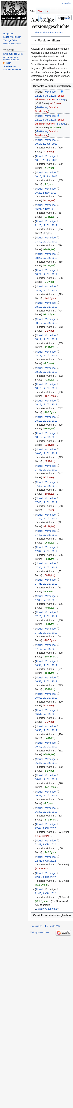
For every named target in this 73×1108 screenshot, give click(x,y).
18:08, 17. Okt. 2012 (46, 453)
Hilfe (67, 18)
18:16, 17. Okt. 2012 (46, 371)
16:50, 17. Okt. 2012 (46, 730)
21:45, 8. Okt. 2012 (45, 893)
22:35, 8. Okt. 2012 (45, 877)
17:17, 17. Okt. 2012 (46, 649)
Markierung (42, 107)
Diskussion (49, 99)
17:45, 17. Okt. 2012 (46, 486)
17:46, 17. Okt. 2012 (46, 469)
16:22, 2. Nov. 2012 (45, 192)
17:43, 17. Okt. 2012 (46, 534)
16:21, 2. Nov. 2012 (45, 209)
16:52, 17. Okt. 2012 (46, 697)
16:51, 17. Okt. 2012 (46, 714)
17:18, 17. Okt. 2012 (46, 632)
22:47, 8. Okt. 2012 (45, 828)
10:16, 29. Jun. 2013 (46, 160)
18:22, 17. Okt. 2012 (46, 257)
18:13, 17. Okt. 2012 (46, 404)
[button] (50, 40)
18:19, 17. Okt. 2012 (46, 306)
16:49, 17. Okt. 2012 (46, 746)
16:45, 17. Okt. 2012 (46, 763)
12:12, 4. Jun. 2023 (45, 119)
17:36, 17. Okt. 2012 (46, 567)
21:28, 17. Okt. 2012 (46, 225)
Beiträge (61, 99)
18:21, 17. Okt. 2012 (46, 290)
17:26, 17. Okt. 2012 (46, 616)
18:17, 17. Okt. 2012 (46, 339)
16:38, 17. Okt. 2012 (46, 811)
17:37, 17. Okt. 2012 (46, 551)
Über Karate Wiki (52, 926)
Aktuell (39, 115)
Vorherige (50, 91)
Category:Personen (46, 908)
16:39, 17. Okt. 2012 (46, 795)
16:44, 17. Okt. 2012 (46, 779)
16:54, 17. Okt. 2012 (46, 665)
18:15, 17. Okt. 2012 (46, 388)
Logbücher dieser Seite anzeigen (48, 32)
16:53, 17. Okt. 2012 (46, 681)
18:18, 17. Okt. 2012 (46, 323)
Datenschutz (36, 926)
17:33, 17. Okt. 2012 (46, 600)
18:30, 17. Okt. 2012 (46, 241)
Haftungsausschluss (39, 932)
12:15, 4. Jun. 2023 (45, 95)
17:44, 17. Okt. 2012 (46, 518)
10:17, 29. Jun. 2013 (46, 143)
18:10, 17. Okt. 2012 (46, 420)
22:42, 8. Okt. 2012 (45, 844)
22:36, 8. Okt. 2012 (45, 860)
